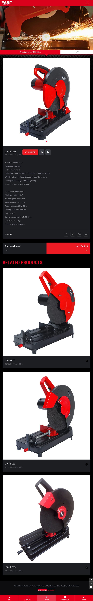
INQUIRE (30, 152)
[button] (46, 141)
